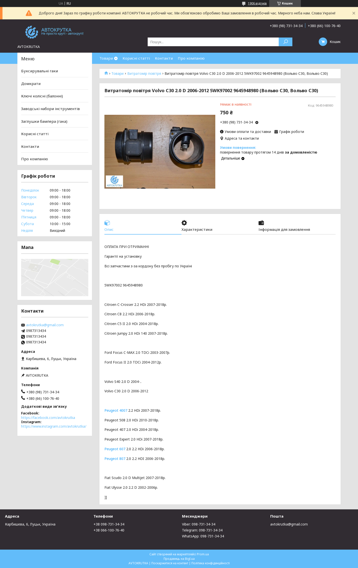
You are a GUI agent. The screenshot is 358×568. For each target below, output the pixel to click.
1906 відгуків (257, 3)
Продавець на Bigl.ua (179, 559)
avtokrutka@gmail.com (45, 325)
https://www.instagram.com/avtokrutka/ (53, 426)
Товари (106, 58)
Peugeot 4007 (115, 410)
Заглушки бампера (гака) (44, 121)
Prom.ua (203, 554)
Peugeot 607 (114, 448)
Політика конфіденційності (210, 563)
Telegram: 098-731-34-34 (202, 530)
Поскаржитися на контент (169, 563)
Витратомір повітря (144, 73)
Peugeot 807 (114, 458)
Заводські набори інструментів (50, 108)
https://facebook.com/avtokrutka (48, 417)
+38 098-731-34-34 (108, 524)
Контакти (164, 58)
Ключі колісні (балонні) (42, 95)
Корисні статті (136, 58)
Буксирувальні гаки (39, 70)
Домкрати (31, 83)
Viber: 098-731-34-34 (198, 524)
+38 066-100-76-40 (108, 530)
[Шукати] (285, 42)
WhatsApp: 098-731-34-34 (203, 536)
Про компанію (191, 58)
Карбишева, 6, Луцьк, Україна (30, 524)
